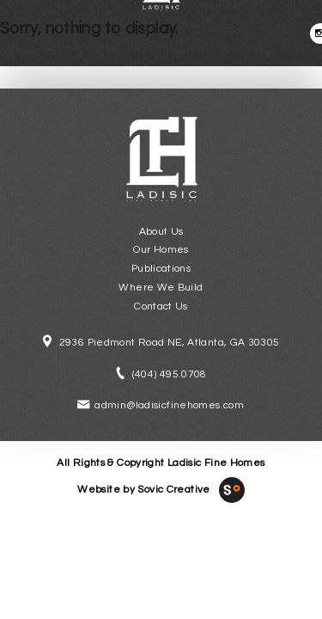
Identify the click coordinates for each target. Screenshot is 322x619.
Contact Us (161, 306)
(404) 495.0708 (169, 374)
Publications (161, 268)
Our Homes (160, 249)
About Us (161, 231)
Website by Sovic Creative (143, 489)
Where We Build (160, 287)
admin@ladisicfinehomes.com (169, 405)
